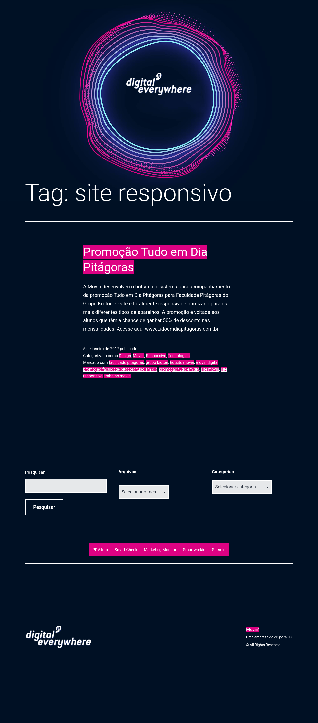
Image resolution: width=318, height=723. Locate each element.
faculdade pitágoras (126, 362)
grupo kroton (157, 362)
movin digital (207, 362)
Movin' (138, 355)
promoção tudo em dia (179, 369)
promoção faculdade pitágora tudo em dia (120, 369)
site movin (210, 369)
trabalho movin (117, 376)
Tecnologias (179, 355)
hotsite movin (182, 362)
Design (125, 355)
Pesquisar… (36, 472)
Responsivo (156, 355)
